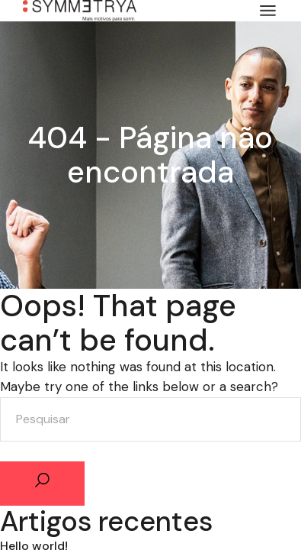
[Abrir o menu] (268, 10)
